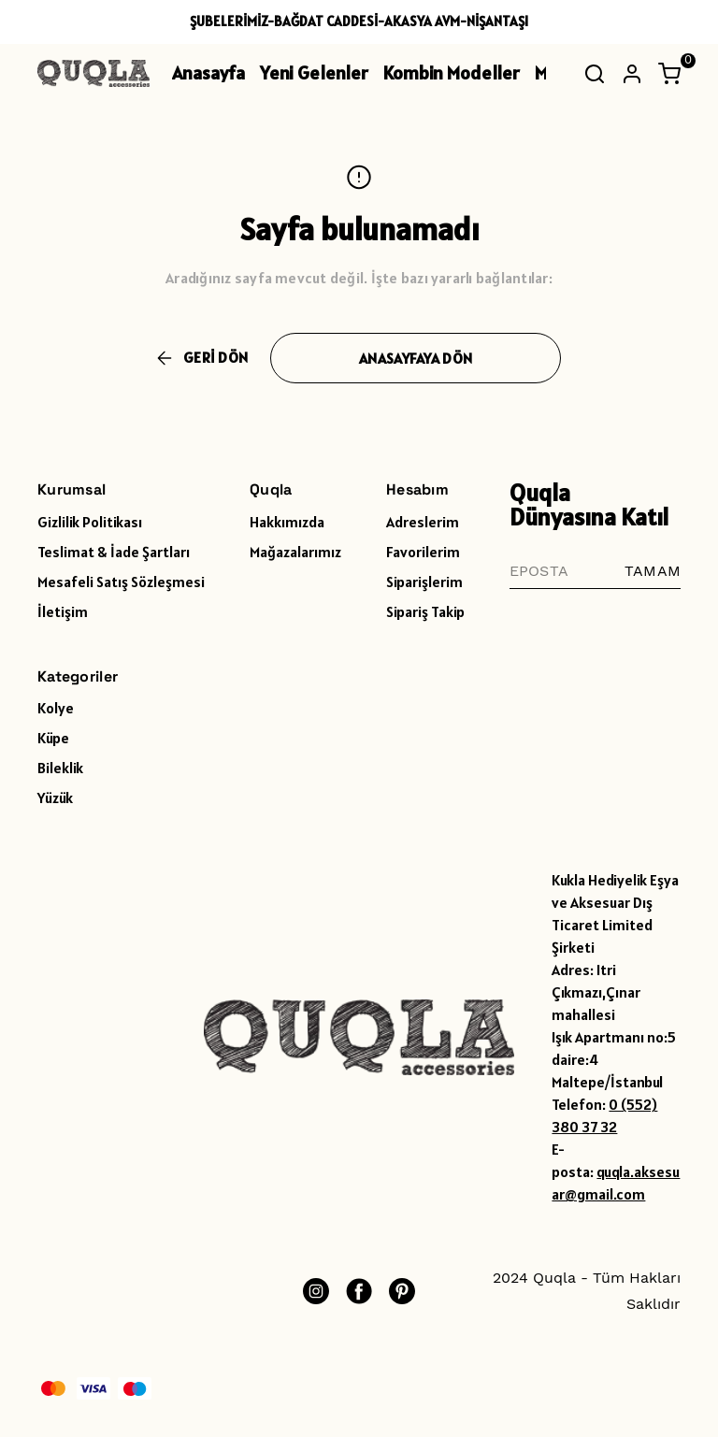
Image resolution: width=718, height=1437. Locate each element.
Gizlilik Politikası (89, 521)
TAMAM (653, 571)
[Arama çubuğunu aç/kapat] (594, 74)
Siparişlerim (424, 581)
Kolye (55, 707)
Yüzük (55, 797)
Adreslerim (422, 521)
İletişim (62, 611)
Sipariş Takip (425, 611)
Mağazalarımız (295, 551)
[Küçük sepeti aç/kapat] (669, 74)
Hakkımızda (287, 521)
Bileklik (60, 767)
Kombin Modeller (451, 73)
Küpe (53, 737)
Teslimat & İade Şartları (113, 551)
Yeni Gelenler (314, 73)
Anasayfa (208, 73)
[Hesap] (632, 74)
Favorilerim (423, 551)
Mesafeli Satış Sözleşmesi (121, 581)
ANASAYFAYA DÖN (415, 358)
